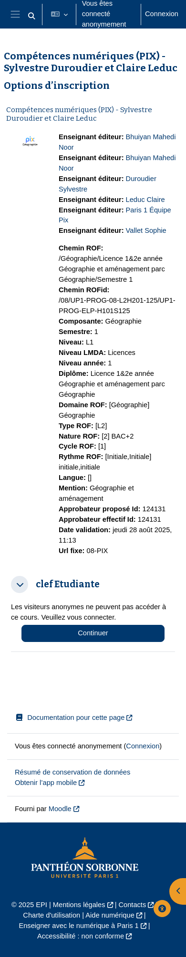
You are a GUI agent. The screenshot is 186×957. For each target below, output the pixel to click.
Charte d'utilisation (51, 915)
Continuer (93, 633)
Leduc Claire (145, 199)
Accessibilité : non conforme (80, 936)
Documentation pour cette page (69, 717)
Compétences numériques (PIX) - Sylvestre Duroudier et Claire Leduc (79, 114)
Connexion (161, 14)
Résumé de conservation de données (72, 772)
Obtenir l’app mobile (46, 782)
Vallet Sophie (146, 230)
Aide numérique (109, 915)
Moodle (60, 809)
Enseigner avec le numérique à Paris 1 (78, 925)
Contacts (132, 905)
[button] (31, 16)
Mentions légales (79, 905)
